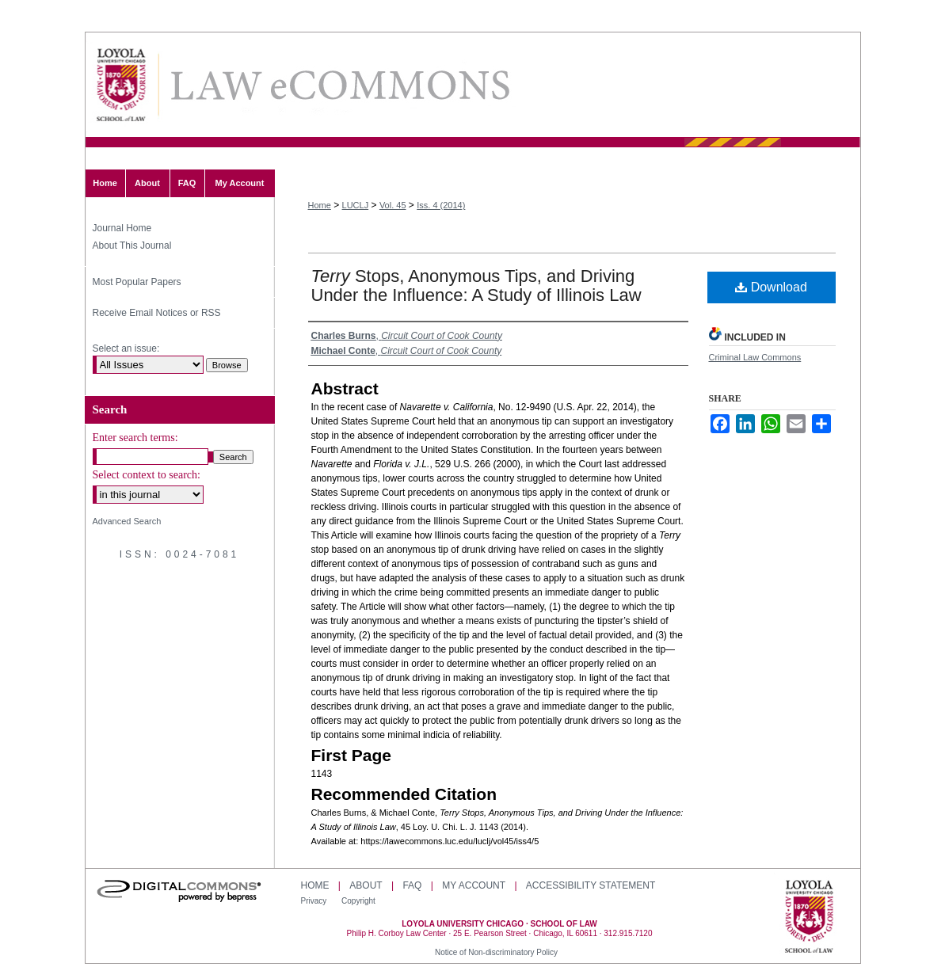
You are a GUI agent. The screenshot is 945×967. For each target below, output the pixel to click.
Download (771, 287)
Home (319, 205)
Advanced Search (127, 521)
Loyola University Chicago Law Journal (339, 85)
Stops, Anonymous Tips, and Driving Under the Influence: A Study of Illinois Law (476, 285)
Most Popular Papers (137, 281)
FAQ (411, 885)
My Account (473, 885)
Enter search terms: (135, 438)
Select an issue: (126, 348)
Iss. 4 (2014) (441, 205)
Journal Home (122, 228)
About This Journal (132, 245)
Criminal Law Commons (755, 357)
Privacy (315, 901)
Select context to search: (146, 475)
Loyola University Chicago (809, 918)
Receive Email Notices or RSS (157, 312)
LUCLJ (355, 205)
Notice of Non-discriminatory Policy (496, 952)
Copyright (358, 901)
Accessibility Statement (590, 885)
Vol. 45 (392, 205)
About (365, 885)
